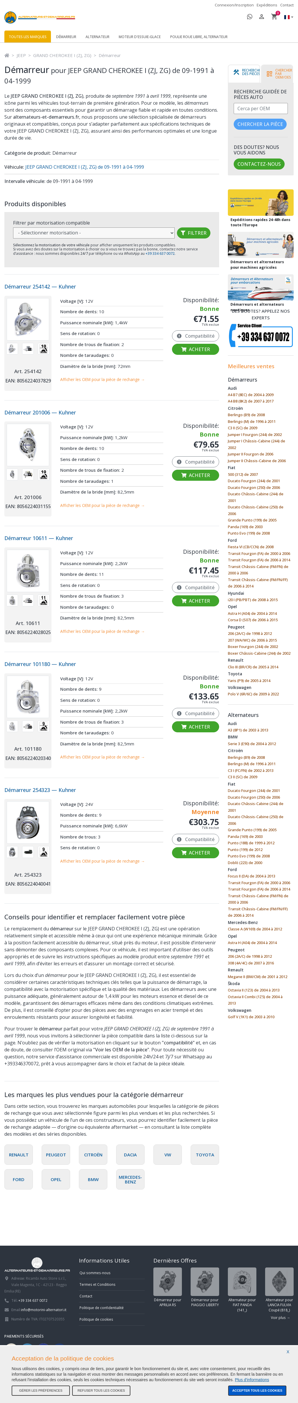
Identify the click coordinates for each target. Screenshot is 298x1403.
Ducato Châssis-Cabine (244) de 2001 (255, 497)
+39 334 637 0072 (32, 1300)
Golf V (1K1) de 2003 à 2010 (251, 1016)
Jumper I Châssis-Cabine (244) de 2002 (256, 444)
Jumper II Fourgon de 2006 (250, 454)
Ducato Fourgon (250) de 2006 (254, 487)
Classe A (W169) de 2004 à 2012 (255, 929)
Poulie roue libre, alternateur (199, 36)
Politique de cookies (96, 1319)
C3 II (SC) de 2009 (242, 427)
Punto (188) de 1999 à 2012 (251, 842)
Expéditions (267, 5)
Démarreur (66, 36)
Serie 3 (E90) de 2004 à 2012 (252, 743)
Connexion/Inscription (234, 5)
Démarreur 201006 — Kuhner (40, 412)
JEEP (21, 55)
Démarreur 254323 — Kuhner (40, 789)
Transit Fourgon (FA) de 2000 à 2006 (259, 553)
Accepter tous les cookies (257, 1390)
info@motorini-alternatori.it (43, 1309)
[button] (287, 17)
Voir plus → (280, 1317)
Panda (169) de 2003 (245, 526)
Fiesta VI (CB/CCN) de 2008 (251, 546)
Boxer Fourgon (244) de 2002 (253, 646)
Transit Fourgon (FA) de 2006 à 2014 (259, 559)
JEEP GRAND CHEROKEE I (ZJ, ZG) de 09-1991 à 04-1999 (84, 167)
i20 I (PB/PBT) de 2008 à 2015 (253, 599)
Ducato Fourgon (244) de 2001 (254, 480)
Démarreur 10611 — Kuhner (38, 538)
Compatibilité (195, 336)
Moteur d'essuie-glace (140, 36)
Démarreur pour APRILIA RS (167, 1287)
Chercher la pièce (260, 124)
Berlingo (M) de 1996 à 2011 (252, 421)
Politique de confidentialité (101, 1307)
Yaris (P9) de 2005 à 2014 (249, 680)
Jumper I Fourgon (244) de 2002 (255, 434)
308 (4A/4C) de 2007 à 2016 (251, 963)
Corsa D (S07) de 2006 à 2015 (253, 619)
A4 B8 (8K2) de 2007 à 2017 (251, 401)
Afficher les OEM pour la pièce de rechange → (102, 379)
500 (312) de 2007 (243, 474)
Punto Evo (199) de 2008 (249, 533)
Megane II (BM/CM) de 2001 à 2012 (257, 976)
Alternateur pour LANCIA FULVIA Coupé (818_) (279, 1289)
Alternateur (97, 36)
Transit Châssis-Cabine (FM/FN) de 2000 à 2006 (258, 570)
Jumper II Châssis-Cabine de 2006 (257, 460)
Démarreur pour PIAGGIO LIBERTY (205, 1287)
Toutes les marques (28, 36)
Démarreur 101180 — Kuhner (40, 663)
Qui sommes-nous (95, 1272)
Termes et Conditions (97, 1284)
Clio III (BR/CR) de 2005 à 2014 (253, 667)
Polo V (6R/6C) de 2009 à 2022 (253, 694)
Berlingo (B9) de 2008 (246, 414)
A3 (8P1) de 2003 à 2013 (248, 730)
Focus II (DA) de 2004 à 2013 (251, 876)
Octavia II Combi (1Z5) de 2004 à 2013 (255, 1000)
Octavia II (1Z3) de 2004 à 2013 (254, 990)
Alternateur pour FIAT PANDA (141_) (242, 1289)
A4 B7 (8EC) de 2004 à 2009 (251, 394)
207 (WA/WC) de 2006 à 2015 (252, 640)
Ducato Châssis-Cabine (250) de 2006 (255, 510)
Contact (287, 5)
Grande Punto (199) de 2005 (252, 520)
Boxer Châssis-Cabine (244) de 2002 (259, 653)
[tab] (247, 74)
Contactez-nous (259, 164)
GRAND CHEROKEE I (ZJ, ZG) (62, 55)
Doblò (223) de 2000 (245, 862)
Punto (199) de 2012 (245, 849)
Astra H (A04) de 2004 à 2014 (252, 613)
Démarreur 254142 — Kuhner (40, 286)
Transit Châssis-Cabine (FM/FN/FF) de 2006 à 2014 (258, 583)
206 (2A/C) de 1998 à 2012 (250, 633)
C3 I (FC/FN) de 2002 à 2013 (251, 770)
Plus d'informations (252, 1379)
